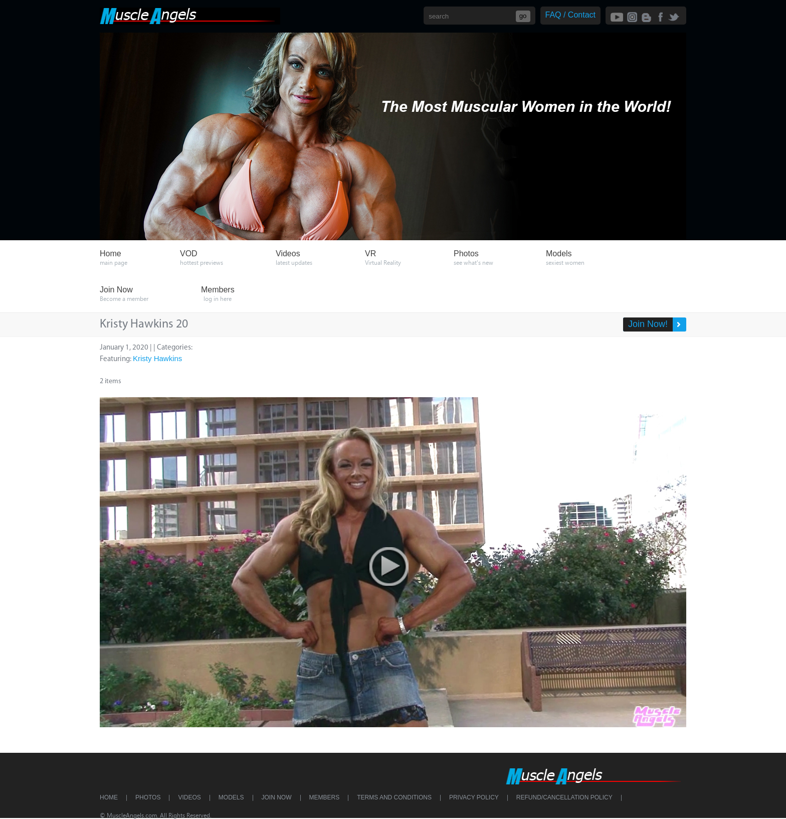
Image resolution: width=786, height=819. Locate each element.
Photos (147, 797)
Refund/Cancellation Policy (564, 797)
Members (324, 797)
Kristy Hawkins (157, 358)
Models (231, 797)
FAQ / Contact (570, 15)
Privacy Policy (474, 797)
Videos (189, 797)
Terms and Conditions (394, 797)
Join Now (277, 797)
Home (109, 797)
